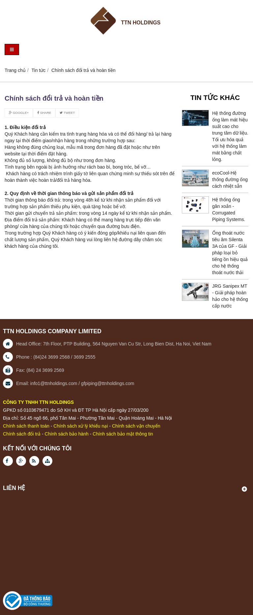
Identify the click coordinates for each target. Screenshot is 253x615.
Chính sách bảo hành (67, 434)
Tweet (67, 113)
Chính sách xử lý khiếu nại (80, 426)
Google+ (19, 113)
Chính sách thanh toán (26, 426)
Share (44, 113)
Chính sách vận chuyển (136, 426)
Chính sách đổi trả (22, 434)
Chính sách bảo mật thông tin (123, 434)
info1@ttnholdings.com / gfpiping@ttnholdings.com (82, 383)
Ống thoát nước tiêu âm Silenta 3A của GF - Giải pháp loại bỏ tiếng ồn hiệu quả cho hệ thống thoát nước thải (230, 252)
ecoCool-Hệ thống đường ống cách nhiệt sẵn (230, 179)
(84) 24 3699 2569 (45, 370)
